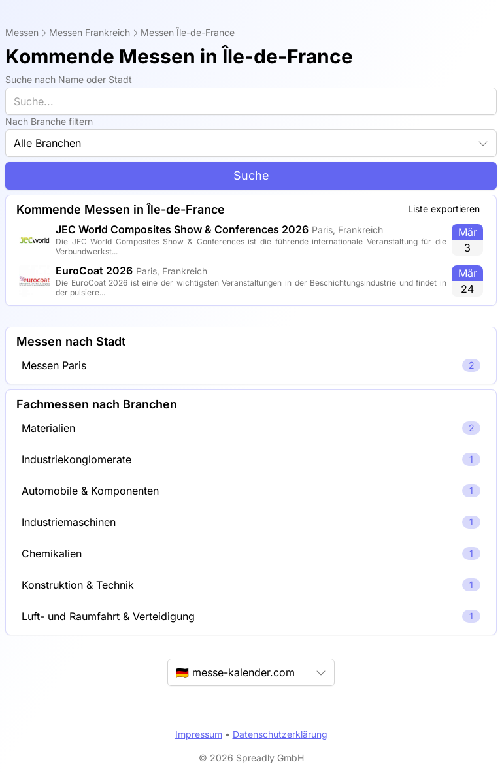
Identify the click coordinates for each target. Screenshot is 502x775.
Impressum (198, 734)
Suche (251, 175)
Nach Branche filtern (49, 121)
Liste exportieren (444, 208)
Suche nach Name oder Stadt (68, 79)
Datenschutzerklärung (280, 734)
